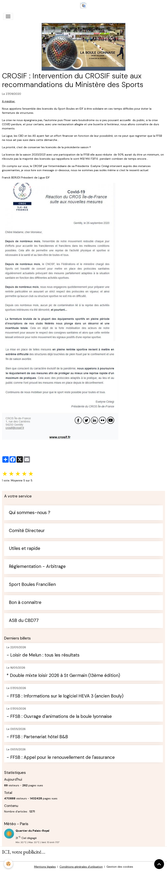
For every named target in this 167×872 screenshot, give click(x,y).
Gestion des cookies (119, 866)
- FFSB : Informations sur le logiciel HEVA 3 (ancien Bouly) (65, 696)
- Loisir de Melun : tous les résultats (43, 655)
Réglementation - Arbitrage (37, 566)
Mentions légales (45, 866)
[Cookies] (8, 863)
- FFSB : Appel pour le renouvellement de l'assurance (61, 757)
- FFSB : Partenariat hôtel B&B (37, 737)
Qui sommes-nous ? (29, 512)
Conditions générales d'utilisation (81, 866)
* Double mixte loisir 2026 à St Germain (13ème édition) (63, 675)
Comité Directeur (27, 530)
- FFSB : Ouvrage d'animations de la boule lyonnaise (59, 716)
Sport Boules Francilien (32, 584)
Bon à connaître (25, 602)
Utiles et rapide (24, 548)
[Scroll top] (159, 864)
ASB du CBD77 (24, 620)
